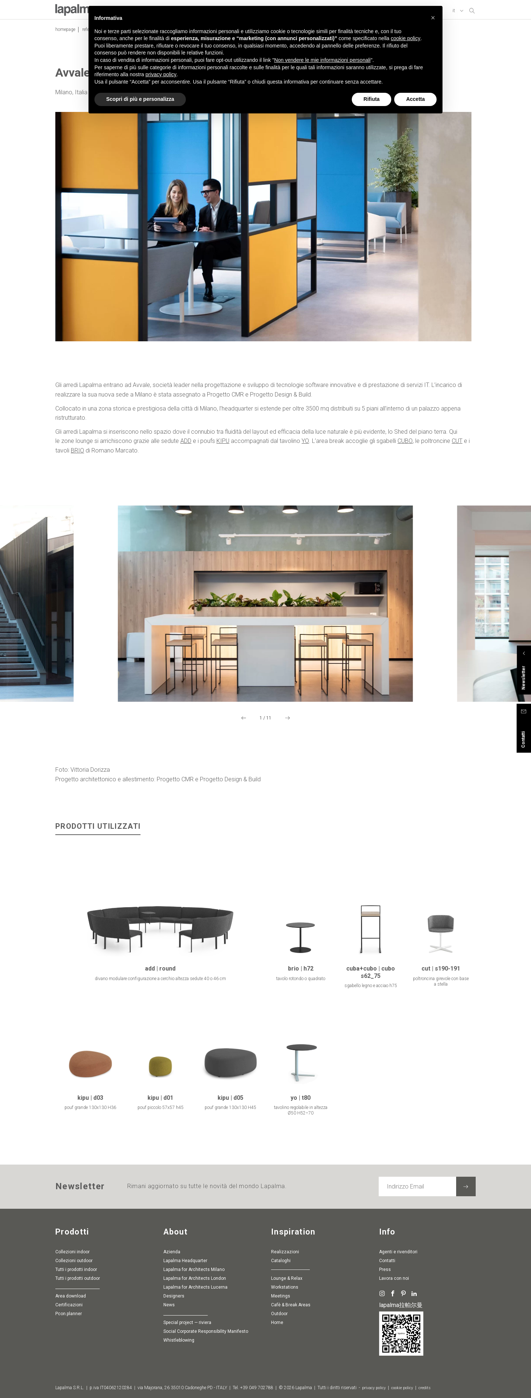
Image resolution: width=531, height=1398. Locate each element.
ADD (185, 442)
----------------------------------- (290, 1269)
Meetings (280, 1296)
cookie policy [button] (405, 38)
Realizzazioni (285, 1252)
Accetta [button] (415, 99)
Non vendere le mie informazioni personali (322, 60)
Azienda (171, 1252)
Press (385, 1269)
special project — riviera (187, 1322)
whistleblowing (178, 1340)
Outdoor (279, 1314)
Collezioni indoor (72, 1252)
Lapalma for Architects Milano (194, 1269)
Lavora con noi (394, 1278)
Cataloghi (281, 1261)
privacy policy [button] (161, 74)
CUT (457, 442)
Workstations (284, 1287)
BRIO (77, 451)
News (169, 1305)
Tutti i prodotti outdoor (77, 1278)
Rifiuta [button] (372, 99)
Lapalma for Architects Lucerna (195, 1287)
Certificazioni (69, 1305)
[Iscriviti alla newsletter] (466, 1187)
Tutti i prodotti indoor (76, 1269)
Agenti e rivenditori (398, 1252)
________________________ (77, 1287)
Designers (173, 1296)
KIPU (222, 442)
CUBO (405, 442)
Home (277, 1322)
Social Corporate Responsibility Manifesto (205, 1331)
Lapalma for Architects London (194, 1278)
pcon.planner (68, 1314)
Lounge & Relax (286, 1278)
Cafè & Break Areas (290, 1305)
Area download (70, 1296)
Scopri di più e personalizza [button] (140, 99)
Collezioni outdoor (74, 1261)
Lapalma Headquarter (185, 1261)
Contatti (387, 1261)
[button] (433, 18)
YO (305, 442)
